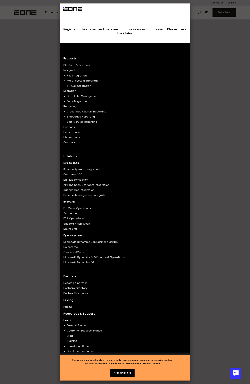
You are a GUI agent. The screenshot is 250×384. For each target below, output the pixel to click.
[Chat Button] (235, 373)
